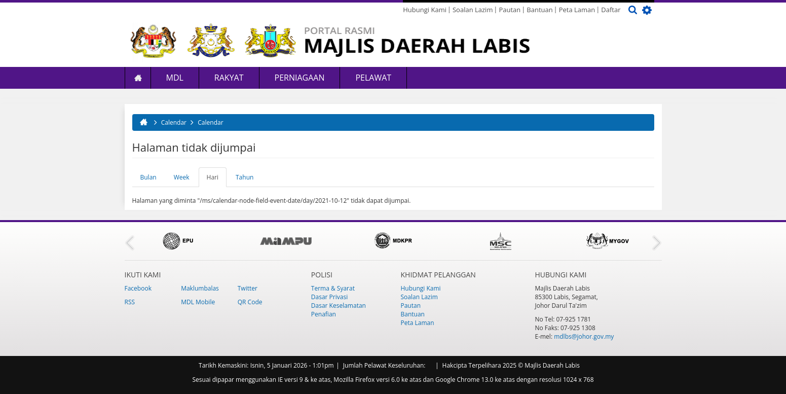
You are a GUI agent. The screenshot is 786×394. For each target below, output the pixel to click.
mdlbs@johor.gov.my (584, 336)
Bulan (148, 177)
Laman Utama (138, 78)
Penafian (323, 314)
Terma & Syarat (333, 288)
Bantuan (539, 9)
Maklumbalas (200, 288)
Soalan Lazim (473, 9)
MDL (174, 77)
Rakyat (229, 77)
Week (182, 177)
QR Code (250, 302)
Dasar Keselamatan (338, 305)
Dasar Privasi (329, 297)
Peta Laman (577, 9)
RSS (130, 302)
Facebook (138, 288)
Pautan (509, 9)
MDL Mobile (198, 302)
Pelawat (373, 77)
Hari (217, 180)
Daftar (610, 9)
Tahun (244, 177)
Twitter (247, 288)
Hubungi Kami (424, 9)
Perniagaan (300, 77)
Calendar (173, 122)
